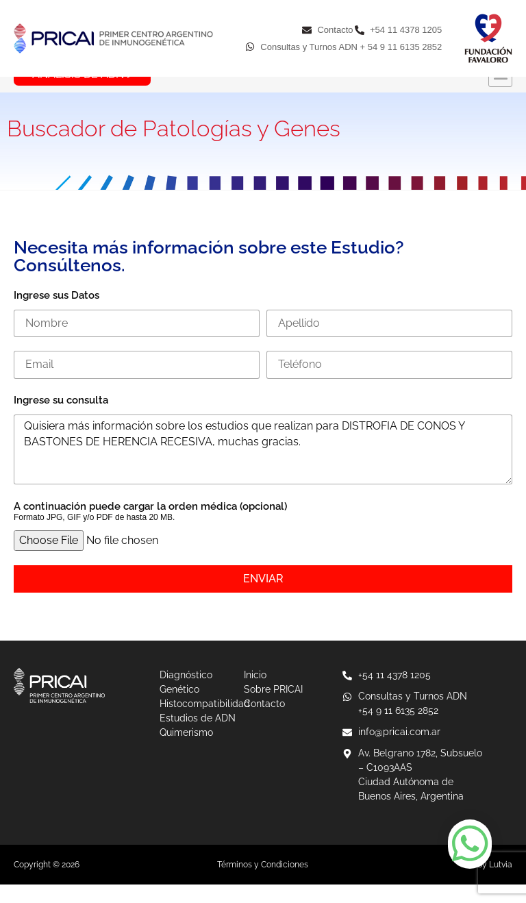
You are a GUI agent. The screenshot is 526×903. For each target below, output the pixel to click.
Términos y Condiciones (262, 883)
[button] (500, 94)
